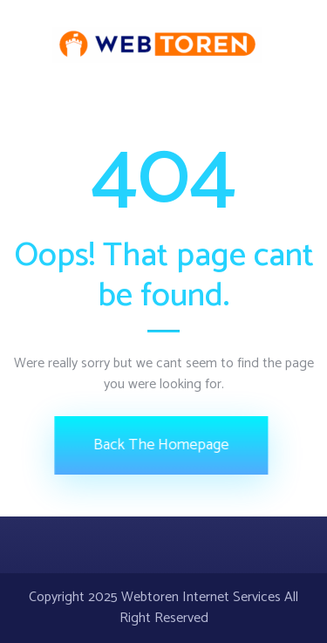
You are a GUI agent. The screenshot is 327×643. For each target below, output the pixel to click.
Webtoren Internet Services (201, 597)
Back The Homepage (159, 445)
